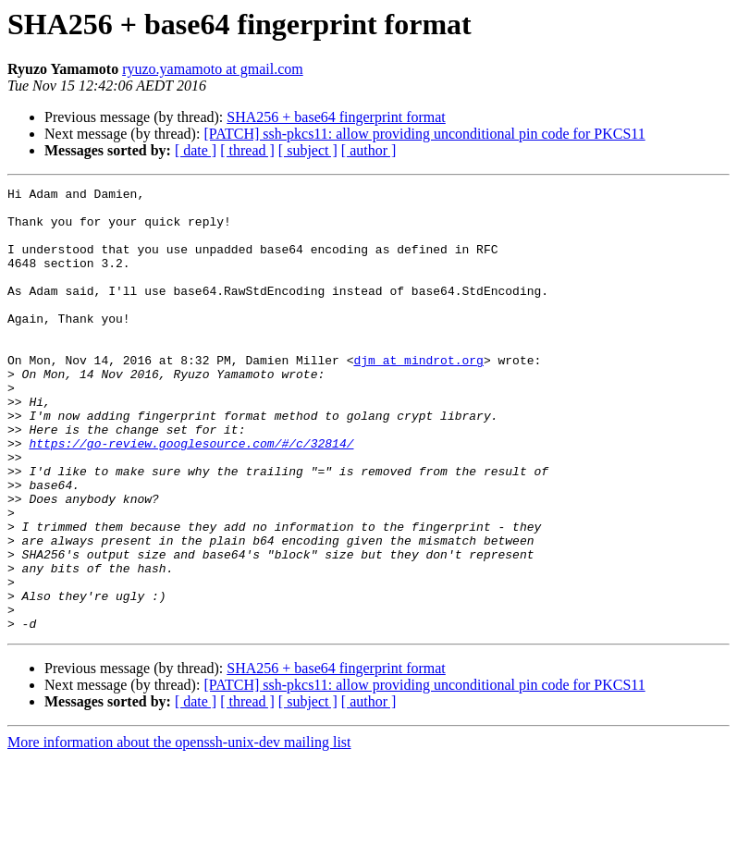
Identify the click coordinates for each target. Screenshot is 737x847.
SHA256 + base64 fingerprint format (336, 117)
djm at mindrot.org (418, 395)
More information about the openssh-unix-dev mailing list (179, 831)
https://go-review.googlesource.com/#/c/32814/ (191, 495)
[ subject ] (308, 150)
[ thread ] (247, 150)
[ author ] (369, 150)
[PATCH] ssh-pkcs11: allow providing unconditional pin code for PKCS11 (424, 133)
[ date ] (195, 150)
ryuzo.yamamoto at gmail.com (212, 69)
